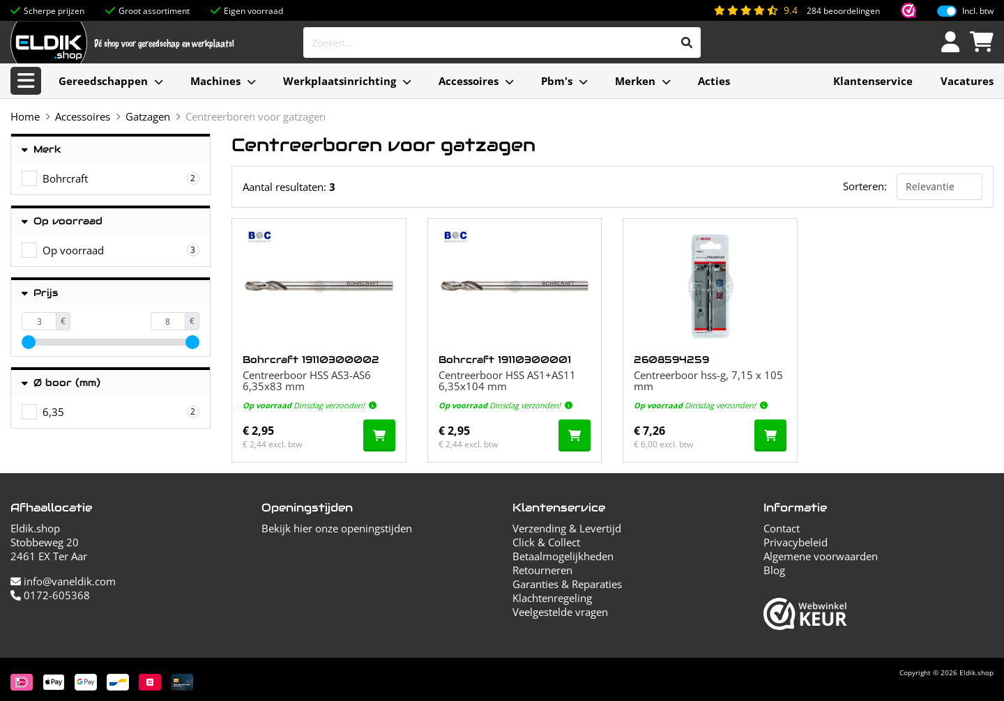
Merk (41, 149)
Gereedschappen (103, 81)
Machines (215, 81)
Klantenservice (873, 81)
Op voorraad (62, 221)
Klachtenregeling (552, 598)
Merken (635, 81)
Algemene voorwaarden (820, 556)
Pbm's (556, 81)
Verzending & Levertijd (566, 528)
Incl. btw (978, 11)
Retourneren (542, 570)
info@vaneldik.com (63, 581)
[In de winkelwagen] (379, 435)
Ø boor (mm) (61, 383)
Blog (774, 570)
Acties (714, 81)
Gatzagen (148, 116)
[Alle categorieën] (25, 81)
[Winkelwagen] (982, 42)
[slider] (29, 342)
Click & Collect (546, 542)
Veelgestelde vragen (560, 612)
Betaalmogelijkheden (563, 556)
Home (25, 116)
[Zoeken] (687, 42)
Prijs (40, 293)
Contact (781, 528)
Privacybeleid (795, 542)
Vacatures (967, 81)
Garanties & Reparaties (567, 584)
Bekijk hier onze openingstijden (336, 528)
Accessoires (469, 81)
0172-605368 (50, 595)
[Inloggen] (950, 42)
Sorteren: (865, 186)
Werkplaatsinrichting (339, 81)
